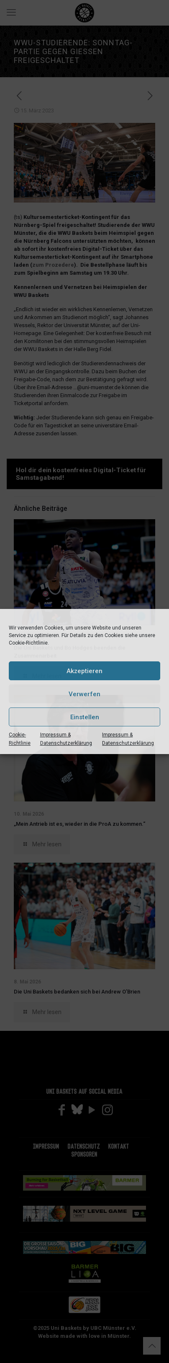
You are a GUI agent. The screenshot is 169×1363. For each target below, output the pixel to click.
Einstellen (84, 717)
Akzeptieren (84, 671)
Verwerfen (84, 694)
